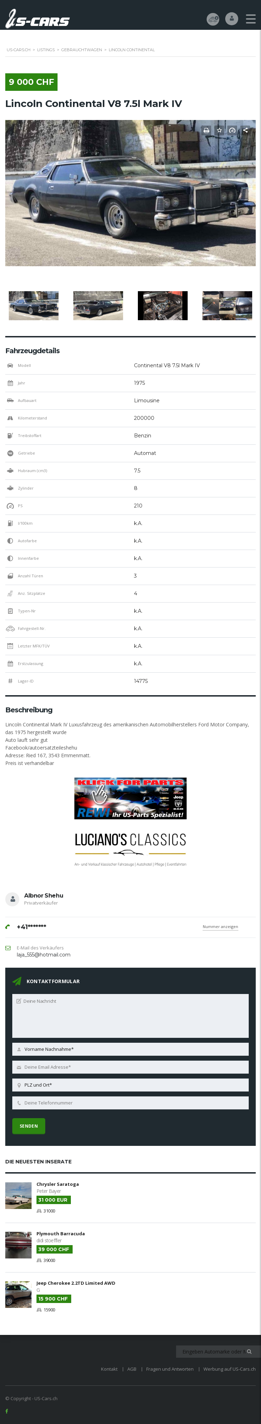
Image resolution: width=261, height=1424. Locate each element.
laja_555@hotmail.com (44, 955)
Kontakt (109, 1368)
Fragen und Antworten (170, 1368)
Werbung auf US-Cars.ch (229, 1368)
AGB (131, 1368)
